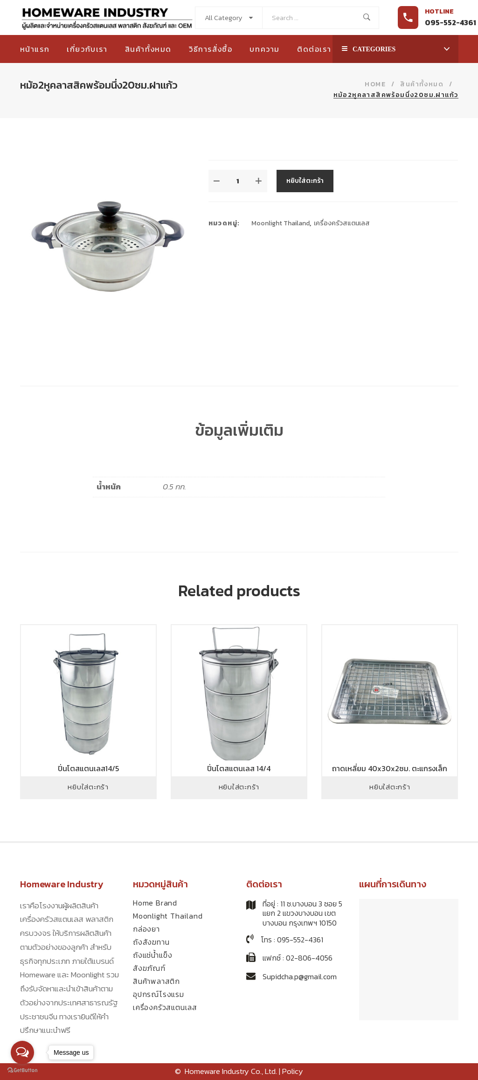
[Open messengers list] (22, 1052)
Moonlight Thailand (280, 223)
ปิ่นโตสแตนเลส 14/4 (238, 768)
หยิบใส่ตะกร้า (305, 181)
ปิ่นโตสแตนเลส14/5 (88, 768)
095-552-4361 (450, 22)
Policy (292, 1071)
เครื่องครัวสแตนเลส (342, 223)
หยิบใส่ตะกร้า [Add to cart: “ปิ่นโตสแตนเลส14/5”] (88, 786)
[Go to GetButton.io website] (22, 1070)
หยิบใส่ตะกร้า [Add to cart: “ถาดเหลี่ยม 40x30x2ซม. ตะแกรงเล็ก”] (389, 786)
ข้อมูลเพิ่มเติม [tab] (239, 430)
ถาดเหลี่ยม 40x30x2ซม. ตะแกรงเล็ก (389, 768)
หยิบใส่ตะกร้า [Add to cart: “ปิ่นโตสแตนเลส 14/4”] (239, 786)
